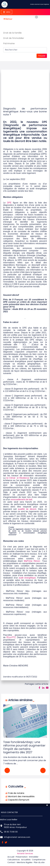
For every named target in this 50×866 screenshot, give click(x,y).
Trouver (41, 55)
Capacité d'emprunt (17, 799)
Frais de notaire (14, 793)
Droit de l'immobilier (13, 38)
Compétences (38, 859)
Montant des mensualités (20, 796)
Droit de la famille (12, 32)
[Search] (25, 49)
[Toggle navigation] (6, 12)
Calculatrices (13, 859)
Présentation (22, 856)
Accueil (10, 856)
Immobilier (33, 856)
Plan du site (39, 862)
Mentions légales (24, 862)
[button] (43, 770)
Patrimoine (9, 43)
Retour (7, 18)
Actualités (26, 859)
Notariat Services (25, 853)
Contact (11, 862)
